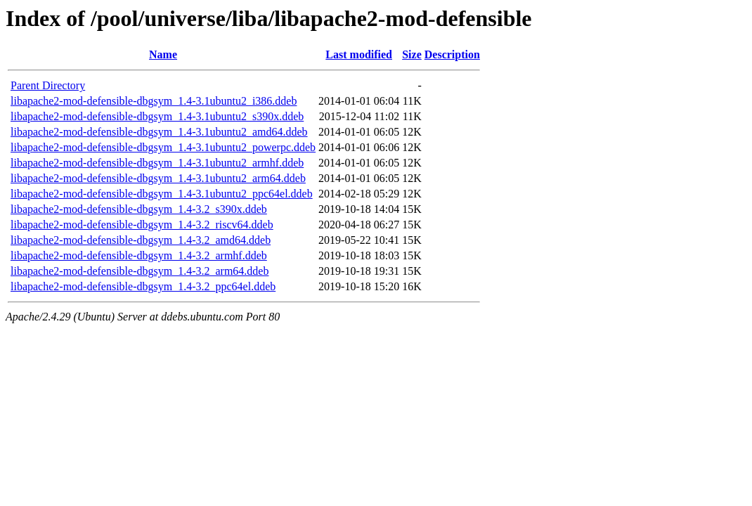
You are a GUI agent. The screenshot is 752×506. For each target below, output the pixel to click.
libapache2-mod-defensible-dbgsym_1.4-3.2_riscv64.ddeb (142, 225)
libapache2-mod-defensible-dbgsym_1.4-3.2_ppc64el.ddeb (143, 286)
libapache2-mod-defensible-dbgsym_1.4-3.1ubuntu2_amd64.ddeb (159, 132)
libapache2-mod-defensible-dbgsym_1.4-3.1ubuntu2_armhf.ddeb (157, 163)
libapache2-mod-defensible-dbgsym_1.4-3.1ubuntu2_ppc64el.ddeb (162, 194)
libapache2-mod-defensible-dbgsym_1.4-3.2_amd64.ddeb (141, 240)
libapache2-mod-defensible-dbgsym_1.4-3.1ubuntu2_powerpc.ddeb (163, 147)
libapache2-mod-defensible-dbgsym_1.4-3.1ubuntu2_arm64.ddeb (158, 178)
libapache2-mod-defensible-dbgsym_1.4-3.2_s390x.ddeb (139, 209)
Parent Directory (48, 85)
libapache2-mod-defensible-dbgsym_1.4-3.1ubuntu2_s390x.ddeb (157, 116)
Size (412, 54)
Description (452, 54)
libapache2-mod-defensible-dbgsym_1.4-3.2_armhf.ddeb (139, 255)
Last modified (358, 54)
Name (163, 54)
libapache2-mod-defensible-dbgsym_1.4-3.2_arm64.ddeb (139, 271)
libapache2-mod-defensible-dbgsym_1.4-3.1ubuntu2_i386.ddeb (154, 101)
